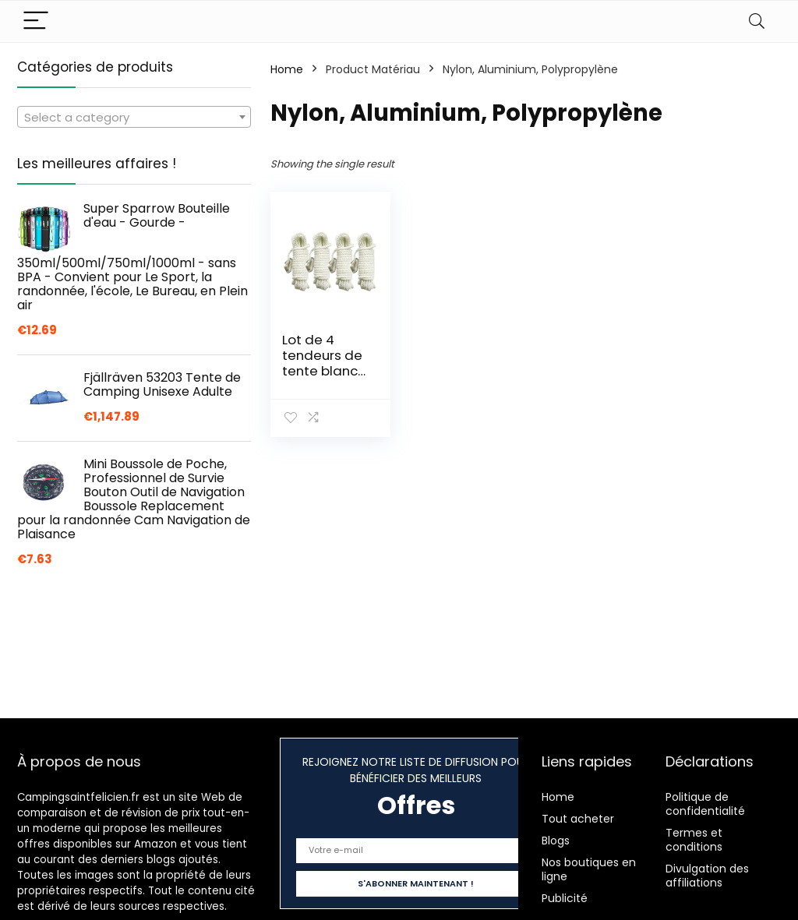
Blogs (556, 840)
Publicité (565, 898)
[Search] (756, 21)
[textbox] (134, 118)
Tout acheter (578, 819)
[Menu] (36, 21)
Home (286, 69)
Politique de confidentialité (705, 804)
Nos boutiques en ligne (589, 869)
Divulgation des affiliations (707, 875)
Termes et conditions (694, 840)
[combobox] (134, 117)
